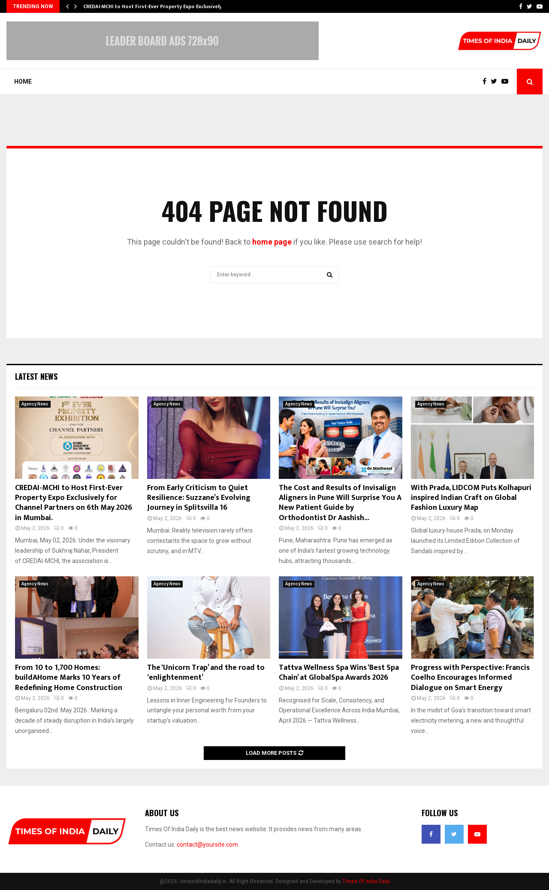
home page (272, 241)
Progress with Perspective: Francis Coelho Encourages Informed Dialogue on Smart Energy (470, 677)
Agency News (34, 404)
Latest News (36, 376)
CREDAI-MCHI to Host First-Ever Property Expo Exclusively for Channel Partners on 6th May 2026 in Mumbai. (73, 502)
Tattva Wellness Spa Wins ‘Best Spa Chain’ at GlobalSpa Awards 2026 (339, 672)
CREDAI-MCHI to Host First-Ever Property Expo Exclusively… (154, 6)
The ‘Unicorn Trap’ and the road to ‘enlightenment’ (206, 672)
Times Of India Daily (366, 881)
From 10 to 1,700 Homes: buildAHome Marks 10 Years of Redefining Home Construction (68, 677)
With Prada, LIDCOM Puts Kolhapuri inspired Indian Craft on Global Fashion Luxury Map (471, 498)
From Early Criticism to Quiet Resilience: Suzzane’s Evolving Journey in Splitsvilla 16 (198, 498)
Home (23, 81)
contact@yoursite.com (207, 844)
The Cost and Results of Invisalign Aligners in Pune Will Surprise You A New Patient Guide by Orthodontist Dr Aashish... (340, 502)
